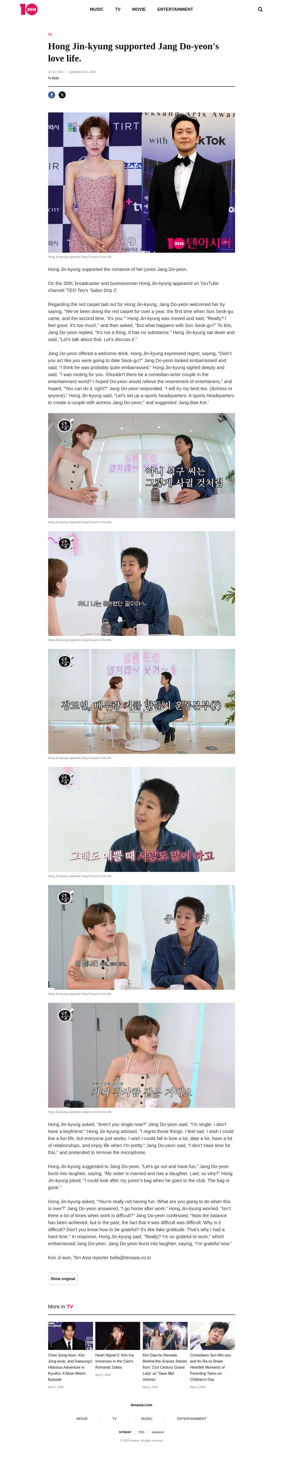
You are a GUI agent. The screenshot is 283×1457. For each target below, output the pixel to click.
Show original (63, 1279)
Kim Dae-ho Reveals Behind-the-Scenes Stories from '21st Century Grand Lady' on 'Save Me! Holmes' (165, 1367)
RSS (141, 1432)
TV (118, 9)
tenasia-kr (158, 1432)
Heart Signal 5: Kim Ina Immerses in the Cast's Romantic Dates (114, 1361)
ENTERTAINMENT (175, 9)
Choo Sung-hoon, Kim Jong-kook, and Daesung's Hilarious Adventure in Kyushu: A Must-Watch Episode (70, 1367)
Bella (55, 77)
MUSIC (97, 9)
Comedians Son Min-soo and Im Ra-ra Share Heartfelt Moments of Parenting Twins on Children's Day (210, 1367)
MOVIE (139, 9)
